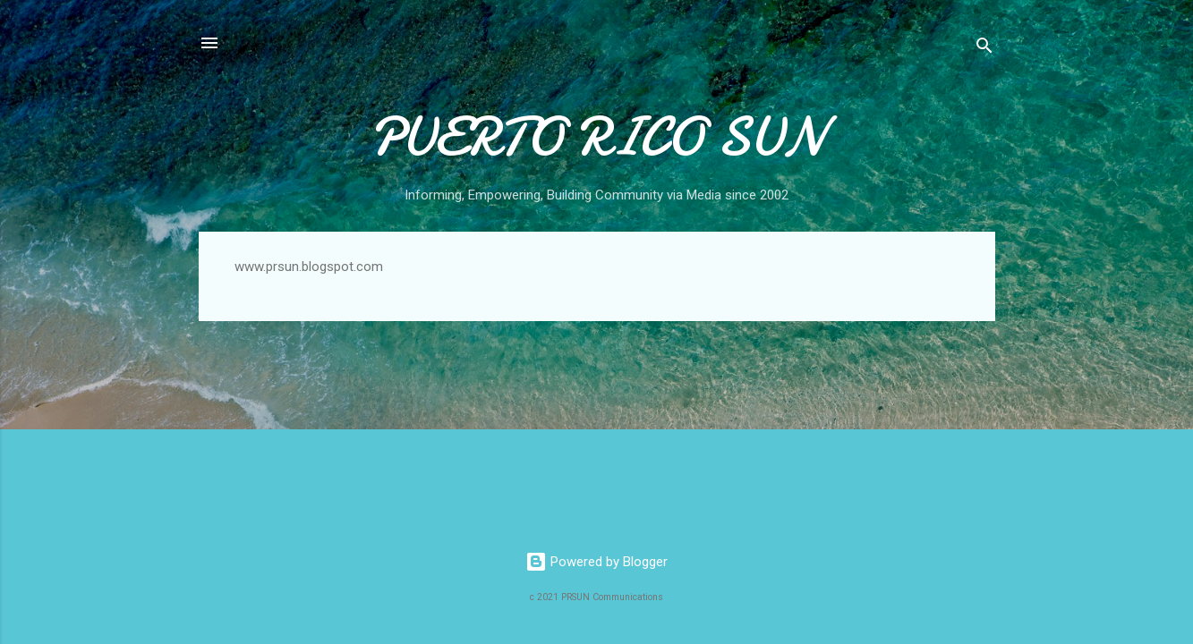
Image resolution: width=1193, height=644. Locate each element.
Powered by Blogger (596, 562)
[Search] (984, 48)
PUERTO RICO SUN (596, 136)
